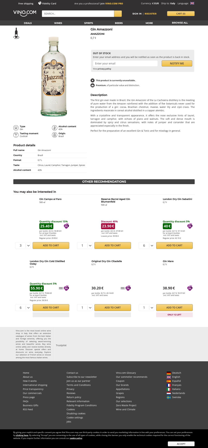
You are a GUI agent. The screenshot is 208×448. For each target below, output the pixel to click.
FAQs (25, 401)
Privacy (70, 389)
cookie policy (76, 438)
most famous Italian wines (36, 357)
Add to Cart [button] (51, 245)
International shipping (35, 385)
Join (111, 3)
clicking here (22, 435)
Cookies (71, 409)
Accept (181, 443)
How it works (30, 380)
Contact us (72, 372)
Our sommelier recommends (131, 376)
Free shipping (25, 3)
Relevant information (78, 401)
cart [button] (180, 13)
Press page (29, 397)
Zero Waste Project (126, 405)
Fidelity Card (49, 3)
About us (28, 376)
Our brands (122, 385)
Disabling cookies (76, 413)
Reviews (71, 393)
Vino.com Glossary (126, 372)
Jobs (69, 421)
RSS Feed (28, 409)
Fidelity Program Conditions (82, 405)
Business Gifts (30, 405)
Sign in (137, 13)
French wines (36, 354)
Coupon (120, 380)
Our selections (124, 401)
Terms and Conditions (79, 385)
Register (151, 13)
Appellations (123, 389)
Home (26, 372)
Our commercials (32, 393)
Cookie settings (75, 417)
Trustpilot (61, 345)
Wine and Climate (125, 409)
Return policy (74, 397)
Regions (120, 397)
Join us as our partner (78, 380)
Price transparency (33, 389)
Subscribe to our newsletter (82, 376)
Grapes (120, 393)
